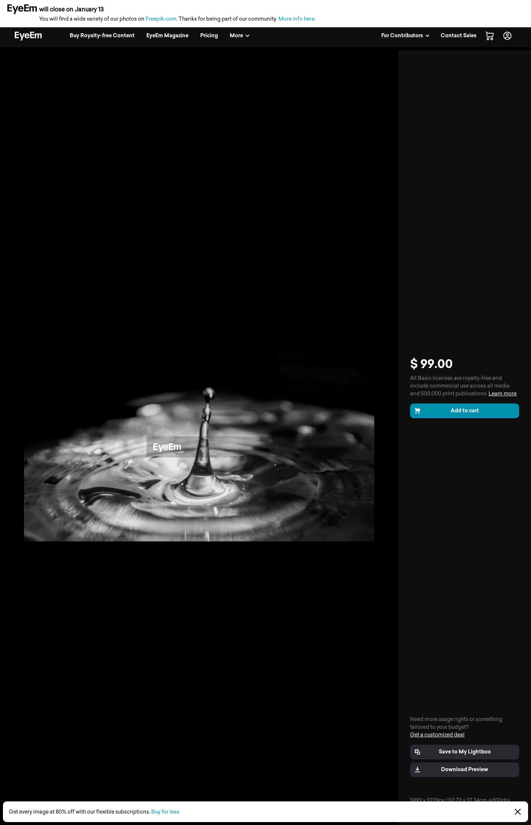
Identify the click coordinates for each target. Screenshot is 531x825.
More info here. (297, 19)
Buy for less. (165, 812)
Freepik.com (161, 19)
